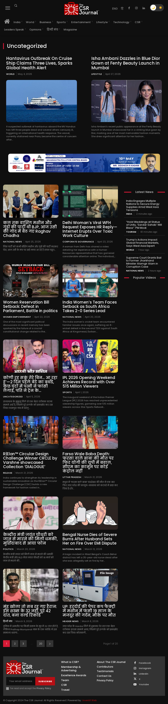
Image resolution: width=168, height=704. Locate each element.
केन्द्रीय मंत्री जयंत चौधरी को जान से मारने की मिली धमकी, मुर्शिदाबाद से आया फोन (30, 534)
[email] (20, 676)
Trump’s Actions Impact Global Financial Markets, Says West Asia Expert (142, 240)
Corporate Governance (78, 240)
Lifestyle (96, 73)
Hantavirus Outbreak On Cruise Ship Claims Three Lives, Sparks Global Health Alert (38, 63)
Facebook (145, 657)
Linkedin (143, 668)
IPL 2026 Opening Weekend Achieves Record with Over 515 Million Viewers (87, 379)
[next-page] (49, 638)
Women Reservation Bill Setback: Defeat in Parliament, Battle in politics (29, 305)
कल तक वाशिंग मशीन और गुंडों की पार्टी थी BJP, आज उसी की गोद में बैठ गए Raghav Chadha (30, 226)
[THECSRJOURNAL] (81, 8)
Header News (71, 615)
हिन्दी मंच (7, 615)
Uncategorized (13, 393)
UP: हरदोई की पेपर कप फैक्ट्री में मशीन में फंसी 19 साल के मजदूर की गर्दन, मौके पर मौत (90, 606)
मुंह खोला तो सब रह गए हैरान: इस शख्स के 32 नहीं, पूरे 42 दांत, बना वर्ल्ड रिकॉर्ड (30, 606)
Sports (67, 389)
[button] (15, 5)
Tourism (131, 230)
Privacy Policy (44, 683)
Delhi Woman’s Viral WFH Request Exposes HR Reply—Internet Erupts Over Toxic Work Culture (88, 228)
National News (12, 236)
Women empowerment (17, 314)
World (10, 73)
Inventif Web (89, 695)
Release (7, 469)
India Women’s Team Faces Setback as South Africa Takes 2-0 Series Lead (88, 305)
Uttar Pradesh (72, 472)
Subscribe (45, 675)
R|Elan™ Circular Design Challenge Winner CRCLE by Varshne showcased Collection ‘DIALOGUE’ (28, 457)
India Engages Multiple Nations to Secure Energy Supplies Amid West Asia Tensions (141, 205)
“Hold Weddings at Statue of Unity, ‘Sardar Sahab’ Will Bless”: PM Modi (144, 223)
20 (40, 638)
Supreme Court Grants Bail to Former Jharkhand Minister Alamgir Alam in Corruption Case (144, 259)
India (129, 212)
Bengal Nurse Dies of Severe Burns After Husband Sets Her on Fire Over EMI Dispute (90, 534)
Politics (8, 544)
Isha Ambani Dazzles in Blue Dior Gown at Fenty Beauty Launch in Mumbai (124, 63)
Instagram (145, 663)
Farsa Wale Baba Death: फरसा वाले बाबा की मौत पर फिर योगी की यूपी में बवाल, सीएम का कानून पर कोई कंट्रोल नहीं (90, 459)
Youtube (144, 678)
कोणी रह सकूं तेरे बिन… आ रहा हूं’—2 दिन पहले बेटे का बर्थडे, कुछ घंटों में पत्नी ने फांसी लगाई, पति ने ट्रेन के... (30, 381)
